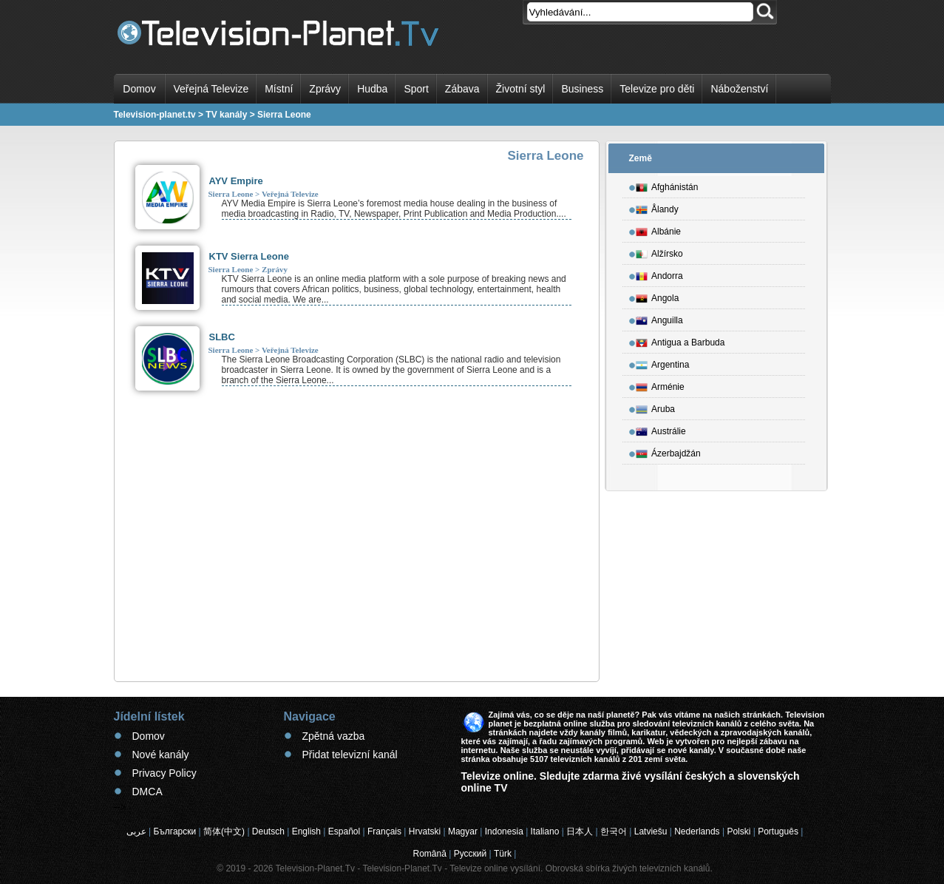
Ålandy (657, 207)
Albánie (658, 229)
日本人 (579, 831)
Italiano (545, 831)
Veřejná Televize (211, 89)
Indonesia (504, 831)
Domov (139, 89)
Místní (279, 89)
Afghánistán (667, 185)
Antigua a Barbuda (680, 340)
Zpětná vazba (333, 736)
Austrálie (661, 429)
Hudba (372, 89)
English (306, 831)
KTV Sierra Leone (249, 256)
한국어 (613, 831)
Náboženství (739, 89)
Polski (738, 831)
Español (344, 831)
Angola (657, 296)
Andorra (659, 274)
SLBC (222, 337)
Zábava (462, 89)
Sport (416, 89)
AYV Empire (236, 180)
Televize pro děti (656, 89)
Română (429, 853)
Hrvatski (425, 831)
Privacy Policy (164, 773)
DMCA (147, 791)
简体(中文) (224, 831)
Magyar (463, 831)
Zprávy (325, 89)
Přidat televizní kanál (350, 754)
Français (384, 831)
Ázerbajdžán (668, 451)
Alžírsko (659, 251)
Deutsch (268, 831)
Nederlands (696, 831)
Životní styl (521, 89)
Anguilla (659, 318)
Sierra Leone (231, 193)
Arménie (660, 385)
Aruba (655, 407)
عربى (136, 831)
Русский (470, 853)
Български (174, 831)
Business (582, 89)
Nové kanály (160, 754)
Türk (503, 853)
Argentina (662, 362)
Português (778, 831)
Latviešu (651, 831)
